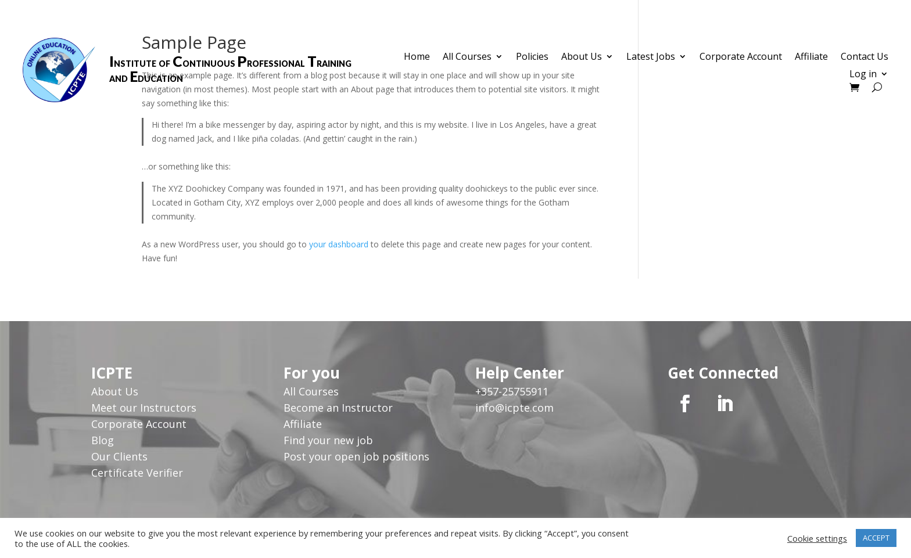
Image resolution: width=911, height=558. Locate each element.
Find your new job (328, 440)
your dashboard (338, 244)
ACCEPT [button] (876, 537)
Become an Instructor (338, 408)
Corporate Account (741, 57)
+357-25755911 (511, 391)
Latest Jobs (650, 57)
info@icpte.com (514, 408)
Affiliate (811, 57)
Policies (532, 57)
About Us (581, 57)
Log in (863, 75)
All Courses (467, 57)
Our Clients (119, 456)
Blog (102, 440)
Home (417, 57)
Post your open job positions (356, 456)
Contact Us (864, 57)
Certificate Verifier (137, 473)
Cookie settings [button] (817, 538)
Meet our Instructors (143, 408)
